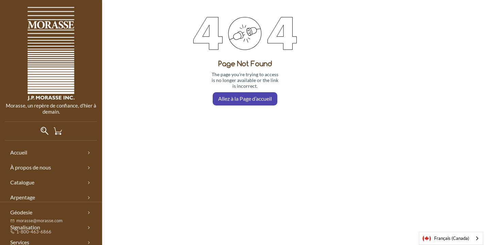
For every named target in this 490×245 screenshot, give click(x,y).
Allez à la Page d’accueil (245, 98)
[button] (60, 131)
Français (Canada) (446, 238)
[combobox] (451, 238)
